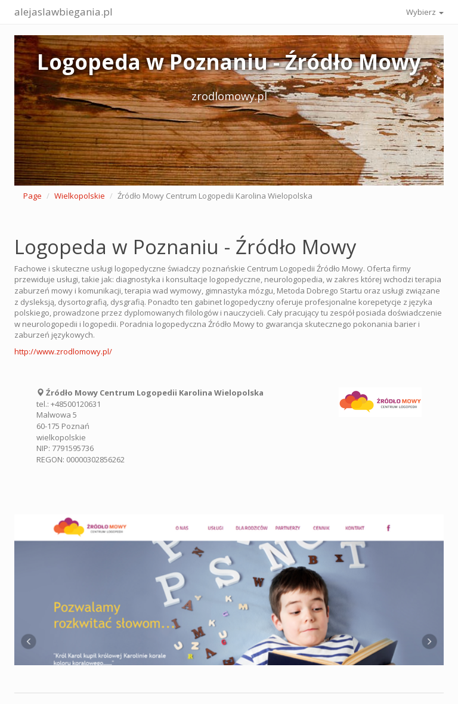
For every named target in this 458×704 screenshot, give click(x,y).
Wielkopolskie (79, 195)
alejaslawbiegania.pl (63, 11)
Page (32, 195)
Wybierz (425, 12)
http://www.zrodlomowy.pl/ (63, 351)
